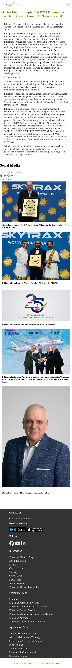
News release (15, 579)
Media (12, 564)
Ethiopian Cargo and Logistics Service (28, 606)
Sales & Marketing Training (23, 633)
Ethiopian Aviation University (24, 602)
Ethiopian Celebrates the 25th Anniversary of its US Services (28, 325)
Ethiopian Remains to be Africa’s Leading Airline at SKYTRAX (30, 283)
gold (39, 120)
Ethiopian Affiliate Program (23, 557)
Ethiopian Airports (18, 618)
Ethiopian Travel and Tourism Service (28, 621)
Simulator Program (18, 656)
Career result (15, 576)
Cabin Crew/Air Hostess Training (26, 641)
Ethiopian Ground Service (22, 610)
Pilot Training (16, 645)
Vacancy (13, 572)
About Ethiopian (17, 560)
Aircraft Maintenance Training (24, 637)
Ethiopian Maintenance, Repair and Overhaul (31, 614)
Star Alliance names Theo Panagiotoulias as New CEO (25, 493)
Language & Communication (23, 652)
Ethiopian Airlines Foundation (24, 587)
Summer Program (18, 648)
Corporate (14, 599)
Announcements (17, 583)
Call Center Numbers (19, 518)
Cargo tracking (16, 568)
